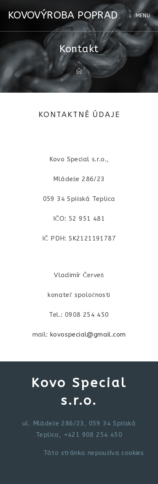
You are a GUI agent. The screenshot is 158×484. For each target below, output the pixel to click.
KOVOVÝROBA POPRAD (63, 15)
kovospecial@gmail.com (88, 334)
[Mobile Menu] (139, 16)
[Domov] (79, 71)
